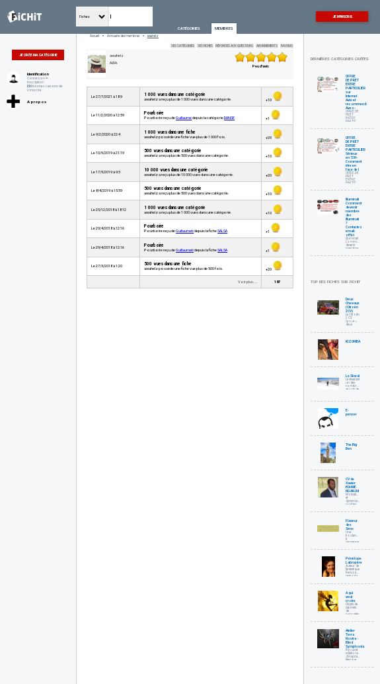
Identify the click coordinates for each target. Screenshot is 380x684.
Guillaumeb (185, 231)
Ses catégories (182, 46)
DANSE (229, 118)
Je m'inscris (342, 17)
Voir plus (245, 282)
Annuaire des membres (123, 36)
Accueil (94, 36)
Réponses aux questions (234, 46)
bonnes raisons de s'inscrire (45, 88)
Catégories (189, 28)
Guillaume (184, 118)
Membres (224, 28)
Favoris (287, 46)
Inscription (35, 82)
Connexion (36, 78)
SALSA (222, 231)
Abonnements (267, 46)
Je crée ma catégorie (38, 55)
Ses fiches (205, 46)
